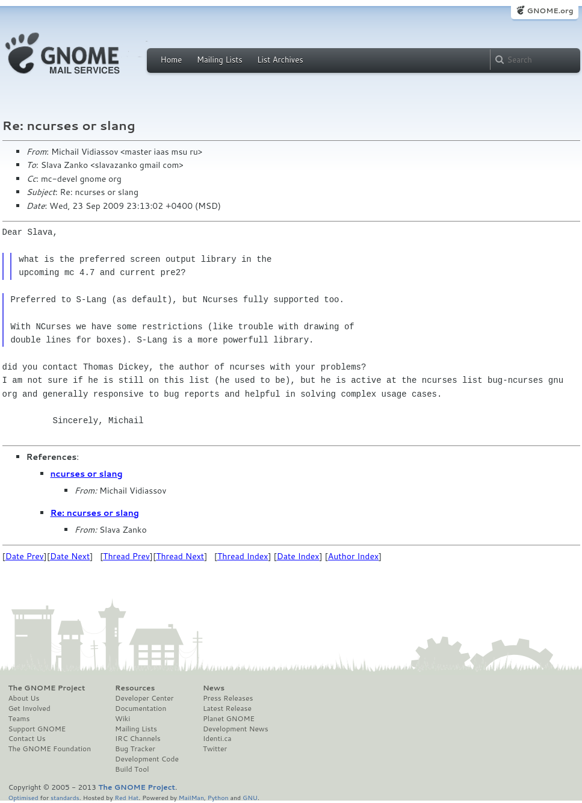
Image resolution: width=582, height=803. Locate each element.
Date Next (70, 556)
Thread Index (242, 556)
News (213, 688)
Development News (235, 729)
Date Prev (24, 556)
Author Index (353, 556)
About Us (24, 698)
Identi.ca (217, 738)
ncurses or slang (87, 474)
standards (65, 797)
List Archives (280, 59)
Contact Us (27, 738)
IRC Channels (138, 738)
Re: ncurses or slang (95, 513)
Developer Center (144, 698)
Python (218, 797)
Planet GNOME (229, 719)
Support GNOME (37, 729)
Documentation (140, 708)
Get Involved (29, 708)
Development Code (147, 759)
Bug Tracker (135, 749)
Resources (135, 688)
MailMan (191, 797)
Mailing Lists (220, 59)
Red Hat (126, 797)
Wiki (122, 719)
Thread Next (180, 556)
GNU (250, 797)
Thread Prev (126, 556)
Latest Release (227, 708)
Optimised (23, 797)
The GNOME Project (46, 688)
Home (171, 59)
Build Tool (132, 769)
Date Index (298, 556)
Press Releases (228, 698)
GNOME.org (550, 10)
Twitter (215, 749)
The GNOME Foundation (49, 749)
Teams (19, 719)
